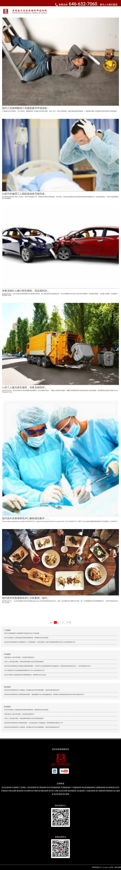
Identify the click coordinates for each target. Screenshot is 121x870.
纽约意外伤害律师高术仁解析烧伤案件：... (25, 518)
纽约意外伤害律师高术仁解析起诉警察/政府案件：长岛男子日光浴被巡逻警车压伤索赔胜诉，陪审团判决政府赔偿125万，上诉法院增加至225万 (48, 666)
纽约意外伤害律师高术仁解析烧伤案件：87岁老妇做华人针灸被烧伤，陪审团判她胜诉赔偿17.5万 (34, 723)
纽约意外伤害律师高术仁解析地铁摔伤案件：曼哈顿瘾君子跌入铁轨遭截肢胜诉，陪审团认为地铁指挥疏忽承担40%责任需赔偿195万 (44, 694)
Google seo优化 (108, 867)
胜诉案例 (7, 707)
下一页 (69, 622)
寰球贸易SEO (97, 867)
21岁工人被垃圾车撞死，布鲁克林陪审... (24, 387)
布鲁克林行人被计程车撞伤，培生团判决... (25, 290)
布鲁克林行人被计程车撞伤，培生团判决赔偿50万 (19, 657)
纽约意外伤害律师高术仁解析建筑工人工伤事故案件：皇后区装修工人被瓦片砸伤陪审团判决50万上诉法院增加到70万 (40, 642)
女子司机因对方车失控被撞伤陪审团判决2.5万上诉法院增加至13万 (25, 670)
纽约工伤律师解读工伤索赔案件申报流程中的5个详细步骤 (22, 633)
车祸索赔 (7, 654)
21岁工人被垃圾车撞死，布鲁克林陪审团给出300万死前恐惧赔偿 (24, 661)
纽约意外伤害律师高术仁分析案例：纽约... (25, 598)
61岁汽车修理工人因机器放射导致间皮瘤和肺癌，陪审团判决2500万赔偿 (26, 637)
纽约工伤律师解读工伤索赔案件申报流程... (25, 108)
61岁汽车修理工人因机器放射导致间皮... (24, 193)
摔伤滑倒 (7, 687)
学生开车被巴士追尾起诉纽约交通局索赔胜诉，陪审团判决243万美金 (25, 675)
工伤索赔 (7, 630)
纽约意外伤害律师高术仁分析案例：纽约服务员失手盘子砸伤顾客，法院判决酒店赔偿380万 (32, 690)
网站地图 (118, 867)
